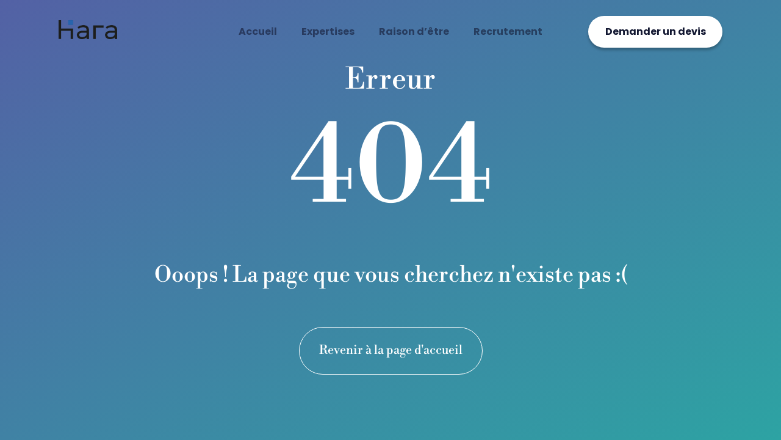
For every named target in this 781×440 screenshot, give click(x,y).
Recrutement (507, 31)
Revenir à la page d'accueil (390, 350)
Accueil (258, 31)
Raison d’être (414, 31)
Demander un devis (655, 31)
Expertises (328, 31)
